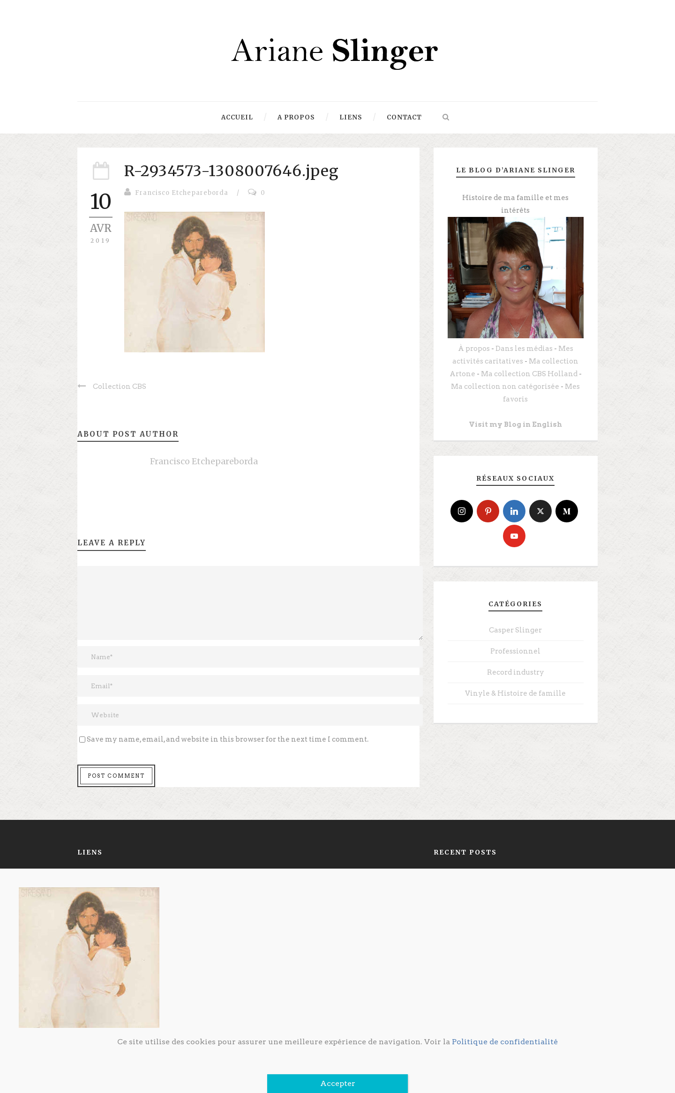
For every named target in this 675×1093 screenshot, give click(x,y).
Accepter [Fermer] (337, 1083)
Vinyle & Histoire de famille (515, 693)
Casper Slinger (515, 630)
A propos (296, 117)
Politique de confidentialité (505, 1041)
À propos (474, 348)
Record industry (515, 672)
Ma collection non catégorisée (505, 386)
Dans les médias (524, 348)
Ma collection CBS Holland (529, 374)
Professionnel (515, 651)
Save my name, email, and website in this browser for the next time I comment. (227, 739)
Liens (350, 117)
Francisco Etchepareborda (181, 193)
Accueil (237, 117)
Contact (404, 117)
